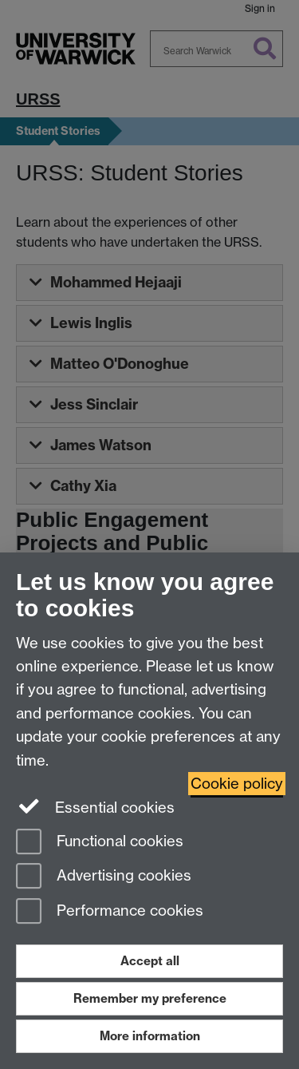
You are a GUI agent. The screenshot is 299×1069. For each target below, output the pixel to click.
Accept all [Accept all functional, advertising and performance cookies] (149, 960)
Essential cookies (95, 806)
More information (150, 1035)
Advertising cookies (103, 877)
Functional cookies (99, 842)
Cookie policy (237, 783)
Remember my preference (149, 998)
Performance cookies (109, 912)
